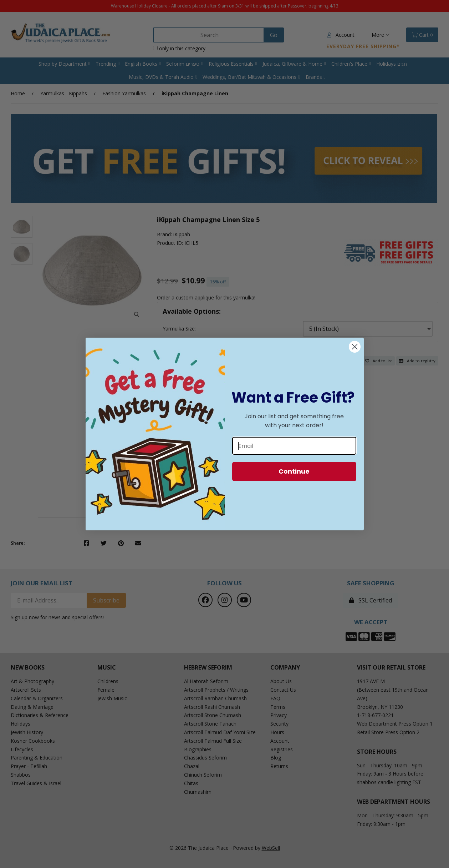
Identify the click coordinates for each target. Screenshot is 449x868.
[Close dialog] (354, 346)
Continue (294, 471)
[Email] (294, 446)
